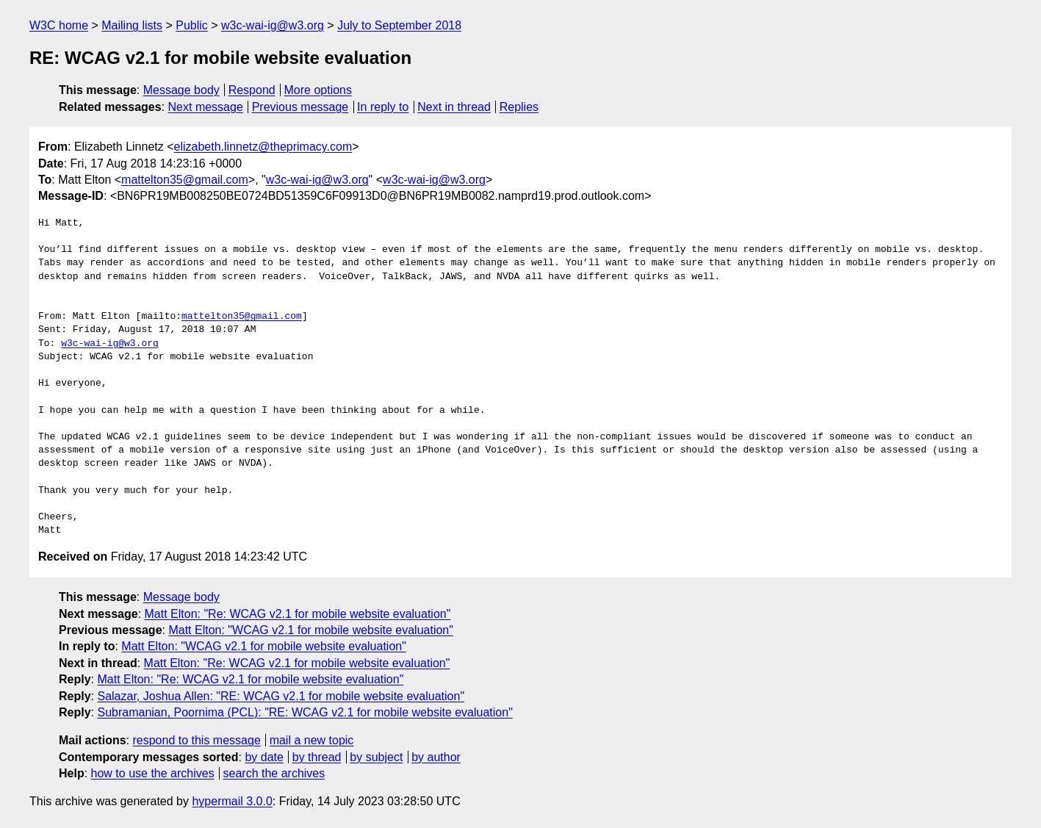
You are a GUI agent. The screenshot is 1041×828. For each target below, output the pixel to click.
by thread (317, 757)
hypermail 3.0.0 (232, 801)
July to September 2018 (399, 25)
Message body (181, 90)
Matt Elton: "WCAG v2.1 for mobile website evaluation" (310, 630)
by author (436, 757)
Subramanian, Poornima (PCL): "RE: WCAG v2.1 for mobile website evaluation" (304, 712)
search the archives (274, 773)
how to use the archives (153, 773)
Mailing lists (131, 25)
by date (264, 757)
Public (192, 25)
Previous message (300, 107)
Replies (519, 107)
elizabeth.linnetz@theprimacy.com (263, 146)
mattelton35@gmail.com (184, 179)
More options (318, 90)
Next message (205, 107)
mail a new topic (312, 740)
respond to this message (196, 740)
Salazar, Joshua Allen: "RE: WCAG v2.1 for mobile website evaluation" (280, 696)
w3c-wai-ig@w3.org (272, 25)
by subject (376, 757)
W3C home (58, 25)
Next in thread (454, 107)
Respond (251, 90)
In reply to (382, 107)
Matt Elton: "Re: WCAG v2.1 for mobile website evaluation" (298, 614)
